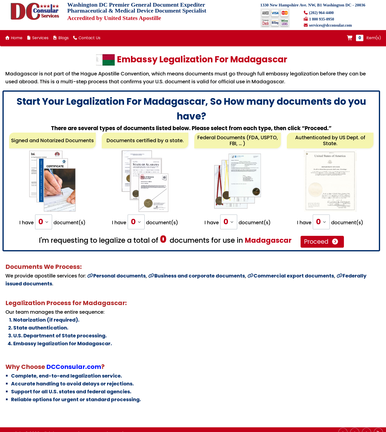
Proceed (321, 242)
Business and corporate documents (196, 275)
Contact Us (86, 38)
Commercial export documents (290, 275)
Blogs (60, 38)
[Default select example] (43, 221)
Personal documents (116, 275)
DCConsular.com (73, 367)
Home (13, 38)
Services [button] (37, 38)
